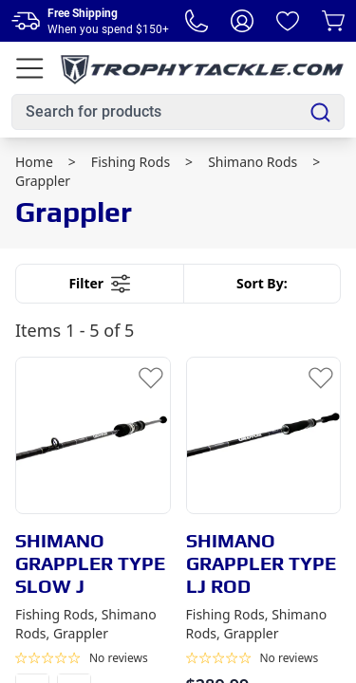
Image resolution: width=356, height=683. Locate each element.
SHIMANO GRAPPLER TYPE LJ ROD (261, 563)
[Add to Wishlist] (151, 376)
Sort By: (262, 283)
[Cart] (333, 20)
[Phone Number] (196, 20)
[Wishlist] (287, 20)
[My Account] (242, 20)
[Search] (320, 112)
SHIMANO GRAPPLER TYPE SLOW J (90, 563)
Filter (99, 283)
